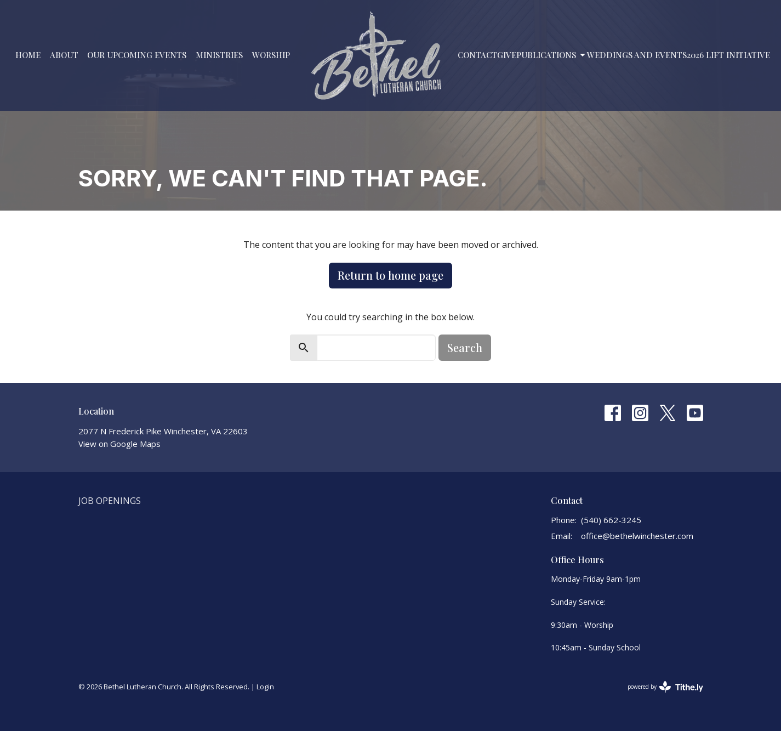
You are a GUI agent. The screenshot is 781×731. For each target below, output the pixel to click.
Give (506, 54)
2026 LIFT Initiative (728, 54)
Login (265, 687)
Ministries (219, 54)
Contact (477, 54)
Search (464, 347)
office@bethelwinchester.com (637, 535)
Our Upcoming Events (136, 54)
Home (28, 54)
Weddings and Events (637, 54)
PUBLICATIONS (551, 55)
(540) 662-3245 (611, 519)
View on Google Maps (119, 443)
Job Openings (109, 501)
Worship (271, 54)
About (64, 54)
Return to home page (390, 275)
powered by (665, 687)
